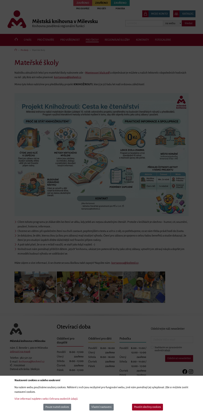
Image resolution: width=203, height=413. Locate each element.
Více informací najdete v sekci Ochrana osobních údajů (46, 398)
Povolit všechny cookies (147, 406)
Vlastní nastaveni (101, 406)
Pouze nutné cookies (57, 406)
